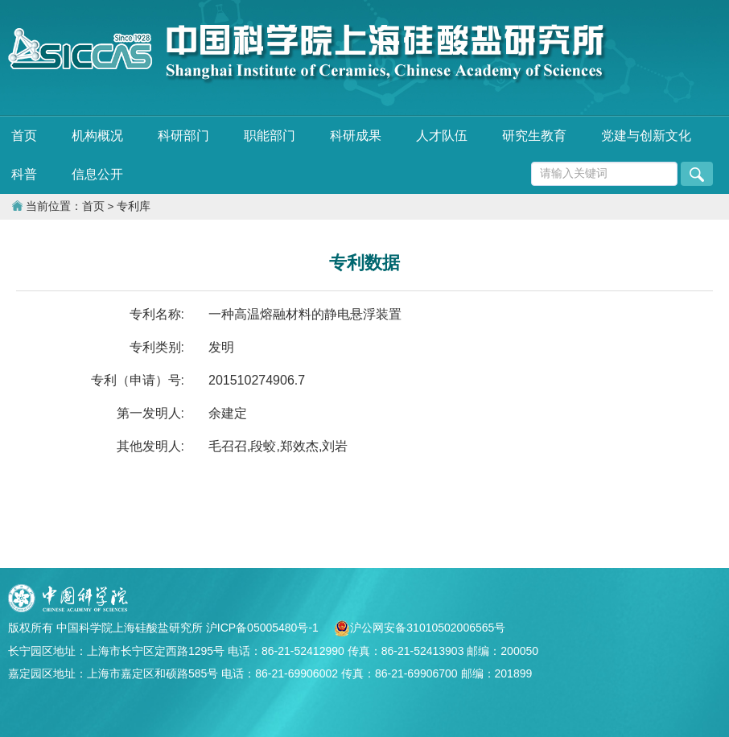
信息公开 (97, 174)
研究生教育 (534, 135)
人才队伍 (441, 135)
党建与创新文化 (646, 135)
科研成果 (355, 135)
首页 (24, 135)
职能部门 (269, 135)
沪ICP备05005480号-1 (264, 627)
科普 (24, 174)
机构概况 (97, 135)
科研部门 (183, 135)
